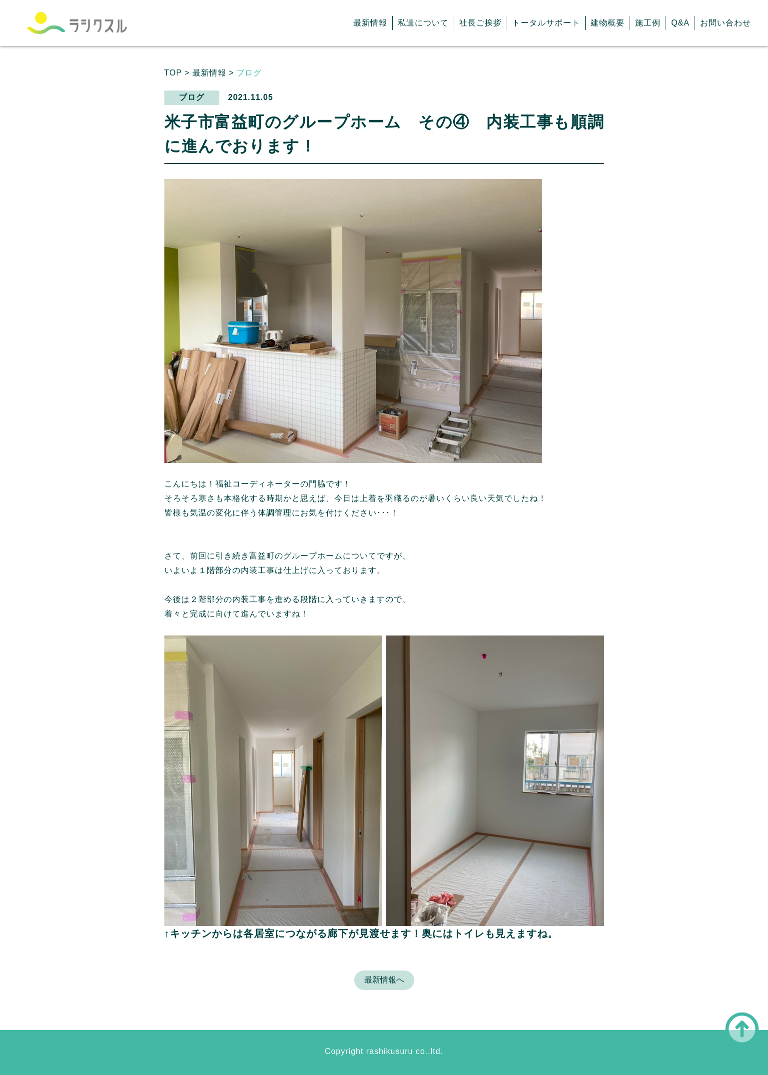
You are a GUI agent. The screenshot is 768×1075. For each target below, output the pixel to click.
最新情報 (370, 22)
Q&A (680, 22)
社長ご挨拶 (480, 22)
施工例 (648, 22)
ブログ (249, 72)
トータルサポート (546, 22)
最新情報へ (384, 980)
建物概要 (608, 22)
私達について (423, 22)
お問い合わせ (725, 22)
